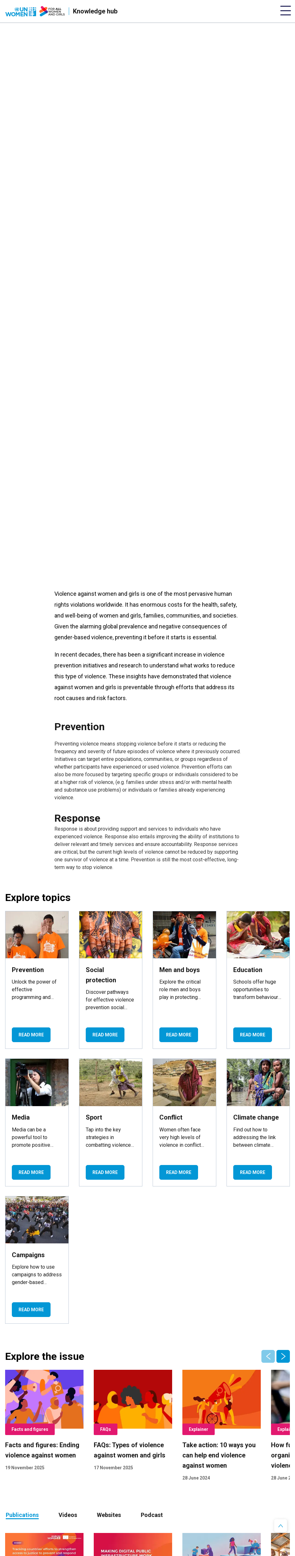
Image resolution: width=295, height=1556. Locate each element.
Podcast (152, 1515)
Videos (68, 1515)
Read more (31, 1034)
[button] (283, 1356)
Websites (109, 1515)
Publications (22, 1515)
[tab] (22, 1515)
